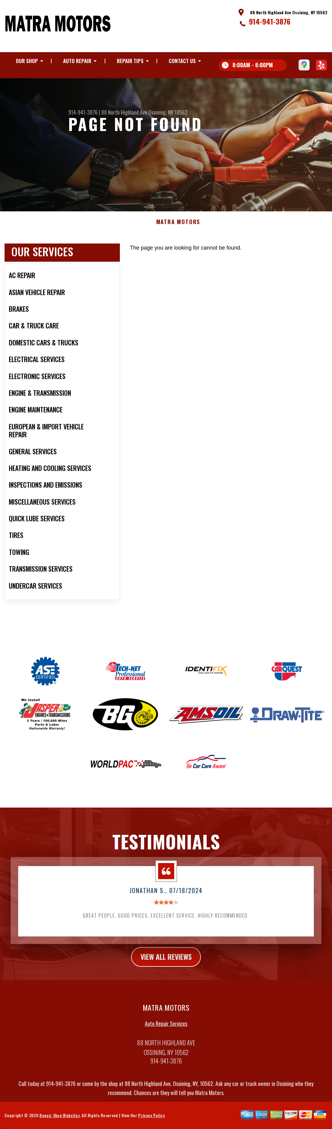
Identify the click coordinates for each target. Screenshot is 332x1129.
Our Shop (27, 61)
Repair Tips (130, 61)
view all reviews (166, 974)
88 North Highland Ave (124, 112)
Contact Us (182, 61)
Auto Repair (77, 61)
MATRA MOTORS (178, 240)
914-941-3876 (269, 21)
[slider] (166, 920)
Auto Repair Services (166, 1042)
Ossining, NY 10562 (168, 112)
